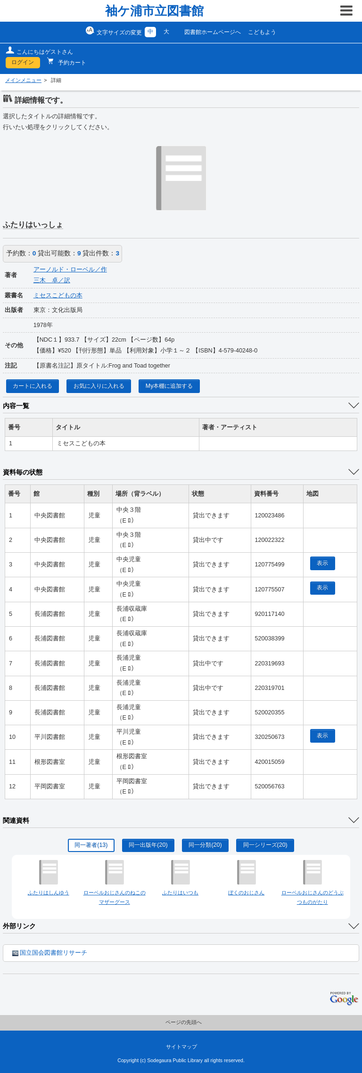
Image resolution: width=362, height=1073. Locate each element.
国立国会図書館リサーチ (49, 953)
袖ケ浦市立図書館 (154, 10)
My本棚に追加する (169, 386)
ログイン (22, 62)
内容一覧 (16, 406)
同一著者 (90, 845)
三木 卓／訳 (51, 280)
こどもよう (262, 32)
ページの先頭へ (183, 1022)
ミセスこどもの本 (57, 295)
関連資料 (16, 820)
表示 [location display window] (322, 563)
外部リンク (19, 926)
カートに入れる (32, 386)
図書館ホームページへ (212, 32)
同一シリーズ (265, 845)
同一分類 (205, 845)
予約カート (71, 62)
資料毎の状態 (22, 472)
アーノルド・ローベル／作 (70, 269)
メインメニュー (23, 80)
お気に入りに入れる (99, 386)
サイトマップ (181, 1046)
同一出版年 (148, 845)
